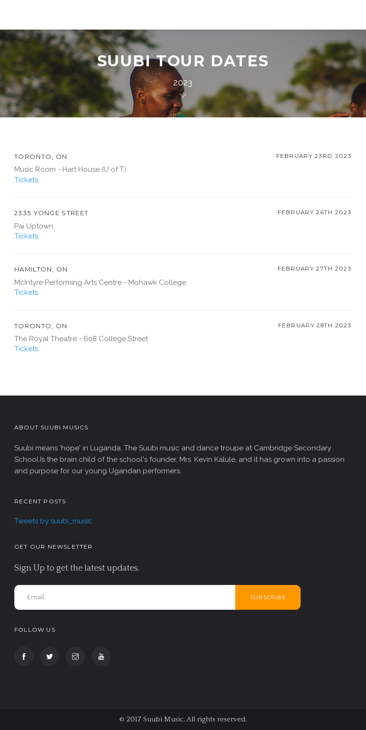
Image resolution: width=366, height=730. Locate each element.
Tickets (26, 180)
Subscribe (268, 597)
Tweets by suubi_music (53, 521)
